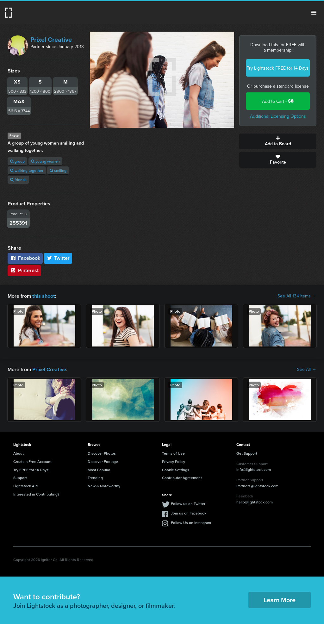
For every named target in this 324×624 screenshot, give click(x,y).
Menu (314, 13)
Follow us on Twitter (188, 503)
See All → (306, 369)
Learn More (280, 599)
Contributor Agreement (182, 477)
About (18, 452)
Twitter (58, 258)
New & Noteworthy (104, 485)
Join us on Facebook (188, 512)
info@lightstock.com (253, 468)
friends (18, 179)
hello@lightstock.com (254, 501)
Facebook (25, 258)
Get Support (246, 452)
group (17, 161)
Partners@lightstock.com (257, 485)
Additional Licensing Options (278, 116)
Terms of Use (173, 452)
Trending (95, 477)
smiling (58, 170)
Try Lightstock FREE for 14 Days (278, 68)
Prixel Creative (51, 39)
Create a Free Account (32, 461)
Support (20, 477)
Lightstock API (25, 485)
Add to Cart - (278, 101)
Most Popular (99, 469)
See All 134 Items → (296, 296)
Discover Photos (102, 452)
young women (45, 161)
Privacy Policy (173, 461)
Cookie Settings (175, 469)
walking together (26, 170)
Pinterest (24, 270)
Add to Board (278, 141)
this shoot (43, 295)
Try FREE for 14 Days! (31, 469)
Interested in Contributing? (36, 493)
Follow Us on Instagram (191, 522)
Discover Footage (103, 461)
